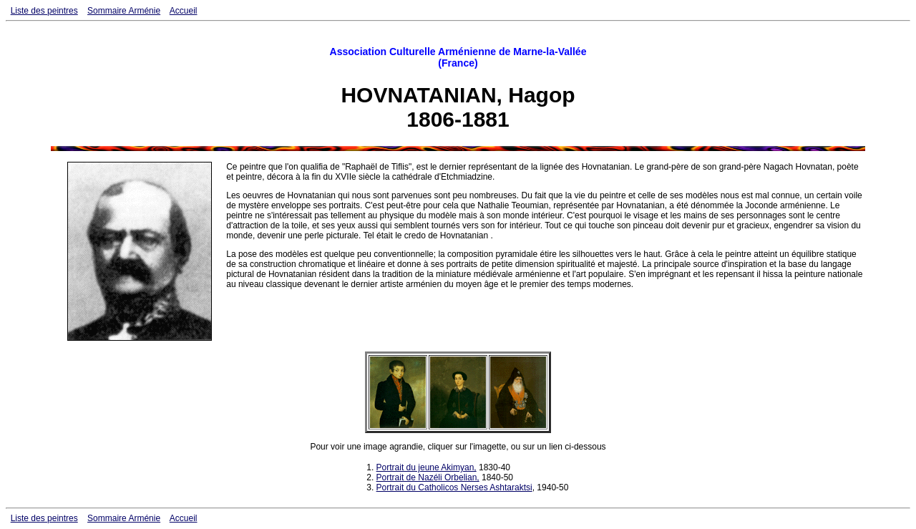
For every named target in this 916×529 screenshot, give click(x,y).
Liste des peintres (44, 11)
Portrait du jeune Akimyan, (426, 467)
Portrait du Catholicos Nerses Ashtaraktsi (454, 487)
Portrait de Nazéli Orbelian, (427, 477)
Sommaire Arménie (123, 11)
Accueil (184, 11)
